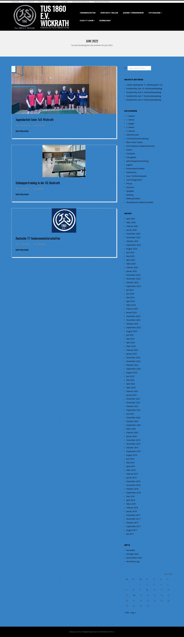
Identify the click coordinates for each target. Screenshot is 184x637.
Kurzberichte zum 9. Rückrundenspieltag (143, 92)
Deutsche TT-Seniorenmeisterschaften (38, 238)
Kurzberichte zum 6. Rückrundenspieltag (143, 100)
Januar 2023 (131, 353)
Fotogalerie (52, 2)
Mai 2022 (130, 380)
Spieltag (129, 195)
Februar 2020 (132, 432)
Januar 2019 (131, 477)
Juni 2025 (130, 252)
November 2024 (133, 278)
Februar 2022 (132, 391)
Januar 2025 (131, 271)
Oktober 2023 (132, 323)
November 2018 (133, 485)
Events (129, 149)
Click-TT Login (86, 20)
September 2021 (133, 410)
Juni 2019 (130, 459)
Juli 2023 (130, 335)
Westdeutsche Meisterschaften (139, 202)
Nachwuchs (131, 172)
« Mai (126, 612)
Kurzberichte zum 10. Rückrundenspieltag (144, 88)
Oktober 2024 (132, 282)
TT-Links (65, 2)
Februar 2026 (132, 226)
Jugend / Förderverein (133, 13)
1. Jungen (130, 123)
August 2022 (131, 372)
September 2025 (133, 245)
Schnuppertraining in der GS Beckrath (38, 182)
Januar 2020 (131, 436)
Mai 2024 (130, 297)
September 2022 (133, 368)
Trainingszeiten (87, 13)
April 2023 (130, 342)
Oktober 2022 (132, 365)
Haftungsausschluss (101, 2)
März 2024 (131, 305)
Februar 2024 (132, 308)
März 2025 (131, 263)
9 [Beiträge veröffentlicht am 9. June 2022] (147, 590)
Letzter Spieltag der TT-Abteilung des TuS (144, 84)
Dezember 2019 (133, 440)
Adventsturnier (132, 134)
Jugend (41, 125)
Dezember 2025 (133, 233)
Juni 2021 (130, 414)
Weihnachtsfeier (133, 198)
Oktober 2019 (132, 447)
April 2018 (130, 500)
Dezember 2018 (133, 481)
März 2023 (131, 346)
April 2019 (130, 466)
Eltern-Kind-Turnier (134, 142)
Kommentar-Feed (134, 557)
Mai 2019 (130, 462)
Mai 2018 (130, 496)
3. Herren (130, 127)
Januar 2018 (131, 511)
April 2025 (130, 260)
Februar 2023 (132, 350)
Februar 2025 (132, 267)
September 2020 (133, 425)
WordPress (110, 632)
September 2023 (133, 327)
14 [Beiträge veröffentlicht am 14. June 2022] (134, 595)
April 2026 (130, 218)
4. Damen (130, 131)
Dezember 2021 (133, 399)
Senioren (41, 244)
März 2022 (131, 387)
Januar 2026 (131, 230)
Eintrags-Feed (132, 554)
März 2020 (131, 429)
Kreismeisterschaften (135, 168)
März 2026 (131, 222)
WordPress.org (132, 561)
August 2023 (131, 331)
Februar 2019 (132, 474)
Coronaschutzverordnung (137, 138)
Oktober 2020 (132, 421)
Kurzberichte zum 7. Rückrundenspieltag (143, 96)
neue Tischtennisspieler (136, 176)
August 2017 (131, 530)
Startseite (15, 2)
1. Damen (130, 116)
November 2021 (133, 402)
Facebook (130, 153)
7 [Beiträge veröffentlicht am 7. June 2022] (133, 590)
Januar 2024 (131, 312)
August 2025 (131, 248)
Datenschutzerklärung (80, 2)
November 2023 (133, 320)
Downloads (105, 20)
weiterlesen (22, 131)
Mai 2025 (130, 256)
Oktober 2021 (132, 406)
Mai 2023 (130, 338)
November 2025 (133, 237)
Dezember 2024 (133, 275)
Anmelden (130, 550)
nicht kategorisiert (134, 180)
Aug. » (133, 612)
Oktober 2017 (132, 522)
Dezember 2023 (133, 316)
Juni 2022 (130, 376)
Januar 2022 (131, 395)
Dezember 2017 (133, 515)
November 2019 (133, 444)
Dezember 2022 (133, 357)
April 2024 (130, 301)
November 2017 (133, 519)
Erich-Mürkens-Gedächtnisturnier (140, 146)
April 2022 (130, 383)
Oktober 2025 (132, 241)
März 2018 (131, 504)
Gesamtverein (28, 2)
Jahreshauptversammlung (137, 161)
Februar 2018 (132, 507)
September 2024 (133, 286)
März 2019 (131, 470)
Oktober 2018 (132, 489)
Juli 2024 (130, 290)
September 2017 (133, 526)
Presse (41, 2)
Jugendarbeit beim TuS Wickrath (34, 119)
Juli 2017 (130, 534)
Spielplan (130, 191)
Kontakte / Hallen (109, 13)
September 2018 (133, 492)
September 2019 (133, 451)
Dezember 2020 (133, 417)
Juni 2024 (130, 293)
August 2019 (131, 455)
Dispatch (96, 632)
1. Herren (130, 119)
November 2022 (133, 361)
